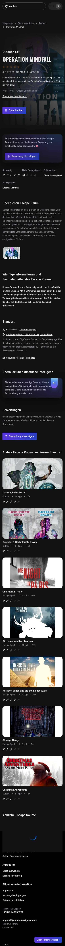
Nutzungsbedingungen (14, 895)
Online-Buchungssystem (15, 856)
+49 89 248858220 (12, 912)
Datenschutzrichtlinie (13, 900)
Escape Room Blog (12, 875)
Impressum (8, 890)
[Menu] (55, 6)
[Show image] (11, 253)
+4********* (11, 329)
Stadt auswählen (11, 870)
